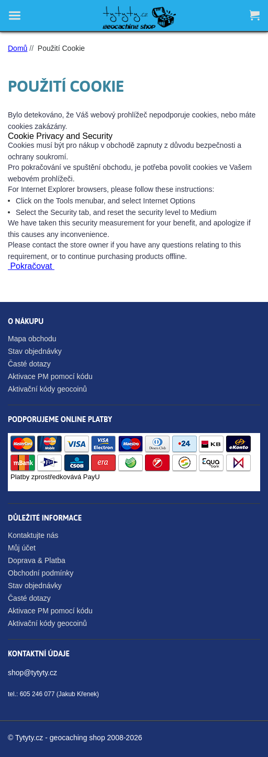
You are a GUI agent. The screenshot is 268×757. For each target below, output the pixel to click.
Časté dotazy (29, 363)
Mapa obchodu (32, 338)
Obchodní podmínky (40, 573)
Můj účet (22, 547)
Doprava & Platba (36, 560)
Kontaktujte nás (33, 535)
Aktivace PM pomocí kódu (50, 376)
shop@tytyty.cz (32, 672)
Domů (17, 48)
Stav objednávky (35, 351)
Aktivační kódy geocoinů (47, 389)
